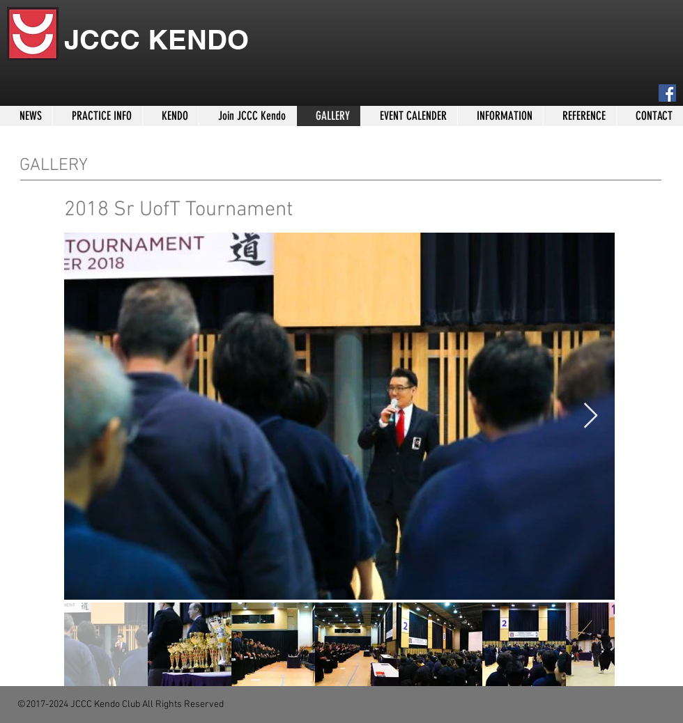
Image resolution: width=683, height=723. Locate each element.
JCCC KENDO (156, 39)
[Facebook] (667, 93)
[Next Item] (591, 416)
